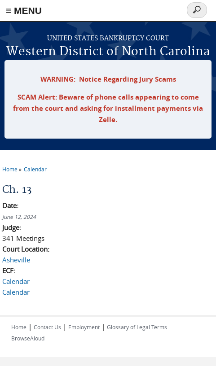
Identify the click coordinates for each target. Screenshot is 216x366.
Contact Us (47, 327)
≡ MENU (24, 10)
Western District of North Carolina (108, 51)
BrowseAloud (27, 338)
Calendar (35, 169)
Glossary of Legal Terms (137, 327)
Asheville (16, 259)
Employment (84, 327)
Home (10, 169)
